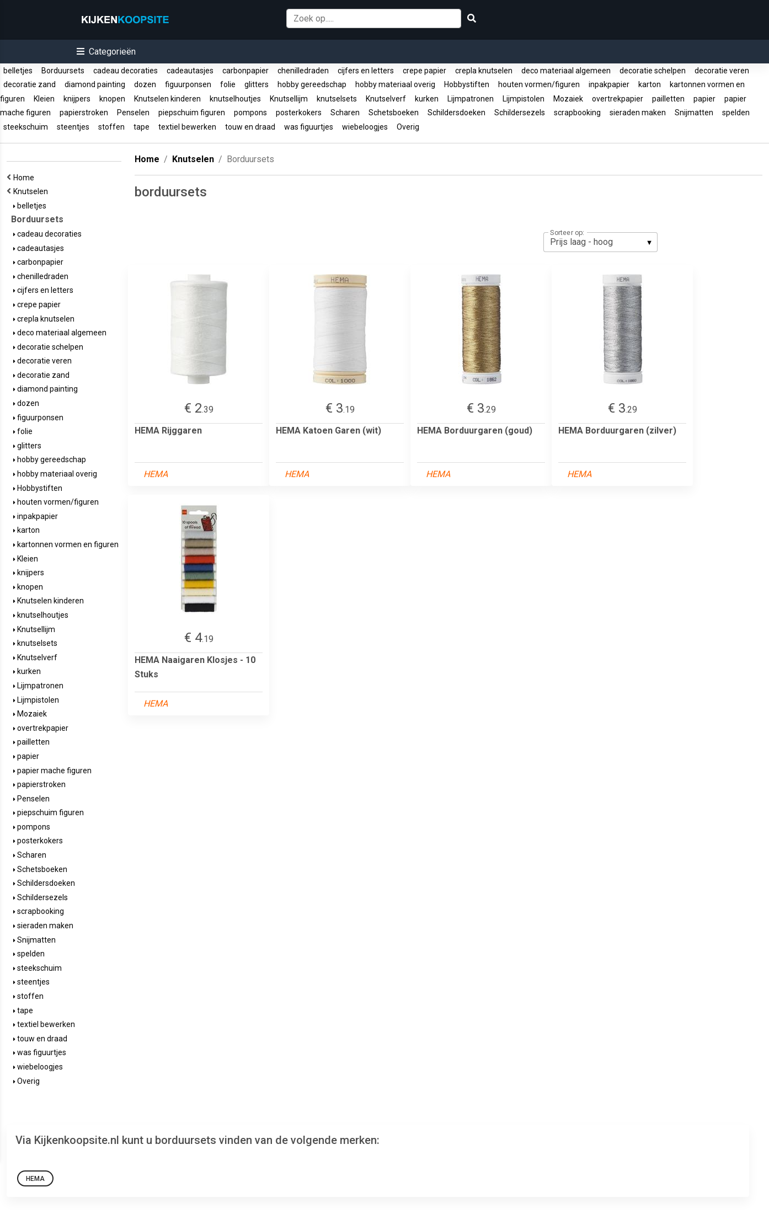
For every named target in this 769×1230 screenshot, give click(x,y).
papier (704, 98)
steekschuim (25, 126)
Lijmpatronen (470, 98)
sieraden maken (637, 112)
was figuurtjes (309, 126)
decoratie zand (29, 84)
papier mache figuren (52, 770)
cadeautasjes (190, 70)
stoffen (111, 126)
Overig (408, 126)
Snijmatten (694, 112)
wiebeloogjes (365, 126)
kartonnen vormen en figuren (66, 544)
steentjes (73, 126)
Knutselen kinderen (167, 98)
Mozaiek (568, 98)
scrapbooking (577, 112)
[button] (106, 51)
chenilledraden (303, 70)
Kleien (44, 98)
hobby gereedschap (312, 84)
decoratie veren (721, 70)
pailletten (668, 98)
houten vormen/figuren (539, 84)
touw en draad (250, 126)
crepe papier (424, 70)
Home (25, 177)
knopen (112, 98)
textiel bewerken (187, 126)
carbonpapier (245, 70)
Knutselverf (385, 98)
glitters (256, 84)
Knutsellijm (288, 98)
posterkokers (299, 112)
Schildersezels (519, 112)
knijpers (77, 98)
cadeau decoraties (125, 70)
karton (649, 84)
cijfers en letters (365, 70)
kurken (427, 98)
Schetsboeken (393, 112)
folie (228, 84)
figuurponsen (188, 84)
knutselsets (336, 98)
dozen (145, 84)
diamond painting (95, 84)
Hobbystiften (467, 84)
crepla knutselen (484, 70)
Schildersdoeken (456, 112)
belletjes (18, 70)
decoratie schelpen (652, 70)
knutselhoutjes (235, 98)
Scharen (345, 112)
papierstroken (83, 112)
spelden (736, 112)
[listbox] (600, 242)
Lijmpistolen (523, 98)
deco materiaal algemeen (566, 70)
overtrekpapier (618, 98)
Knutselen (32, 191)
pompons (250, 112)
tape (141, 126)
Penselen (133, 112)
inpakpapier (609, 84)
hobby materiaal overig (395, 84)
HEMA (35, 1179)
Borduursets (63, 70)
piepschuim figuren (191, 112)
